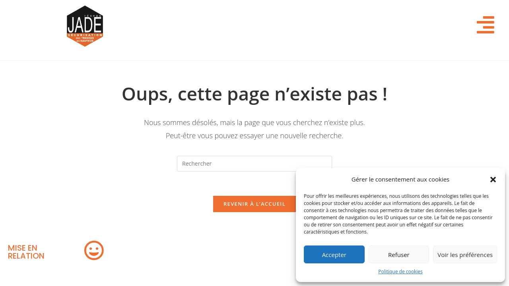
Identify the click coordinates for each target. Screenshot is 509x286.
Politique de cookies (400, 271)
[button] (493, 180)
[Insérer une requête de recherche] (254, 164)
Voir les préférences (465, 255)
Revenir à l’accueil (254, 203)
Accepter (334, 255)
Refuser (399, 255)
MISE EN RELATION (26, 251)
